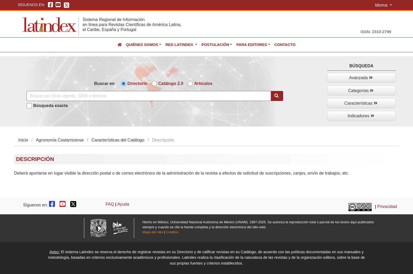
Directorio (137, 83)
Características (360, 103)
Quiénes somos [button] (142, 45)
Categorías (361, 90)
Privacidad (387, 206)
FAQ (110, 204)
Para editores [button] (251, 45)
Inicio (23, 140)
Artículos (203, 83)
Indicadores (360, 116)
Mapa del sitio (152, 232)
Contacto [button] (285, 45)
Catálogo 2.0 (170, 83)
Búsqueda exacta (50, 105)
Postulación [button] (215, 45)
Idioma (382, 5)
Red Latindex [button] (179, 45)
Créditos (172, 232)
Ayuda (123, 204)
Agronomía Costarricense (59, 140)
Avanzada (360, 77)
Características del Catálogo (117, 140)
